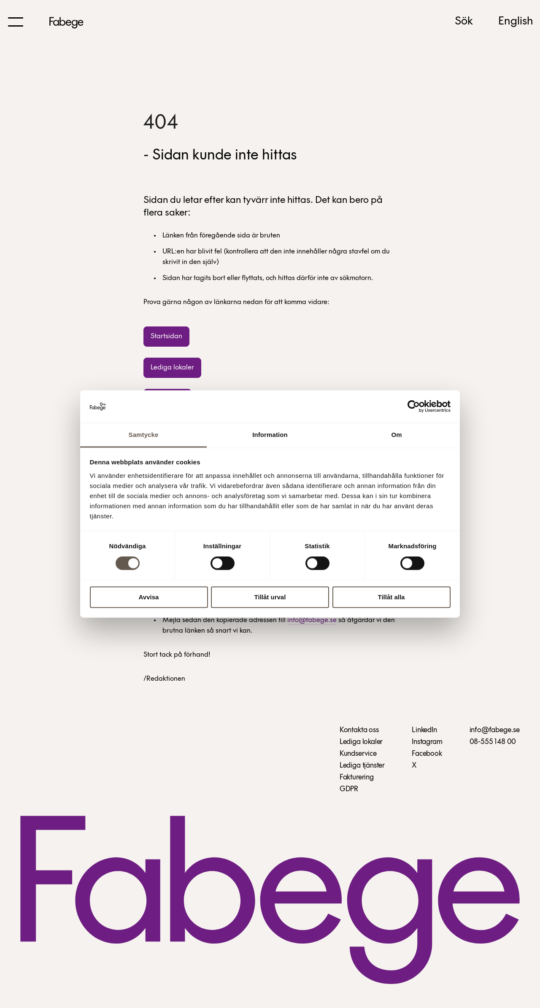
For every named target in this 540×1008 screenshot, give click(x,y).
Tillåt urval (270, 597)
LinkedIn (424, 730)
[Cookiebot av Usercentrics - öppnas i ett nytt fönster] (414, 406)
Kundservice (358, 754)
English (515, 21)
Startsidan (166, 336)
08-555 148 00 (493, 742)
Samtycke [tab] (144, 434)
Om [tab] (396, 434)
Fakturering (357, 778)
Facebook (427, 754)
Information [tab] (270, 434)
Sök (464, 21)
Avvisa (149, 597)
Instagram (427, 742)
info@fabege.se (312, 620)
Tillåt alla (391, 597)
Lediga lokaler (172, 367)
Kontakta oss (359, 730)
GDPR (349, 789)
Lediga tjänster (362, 766)
